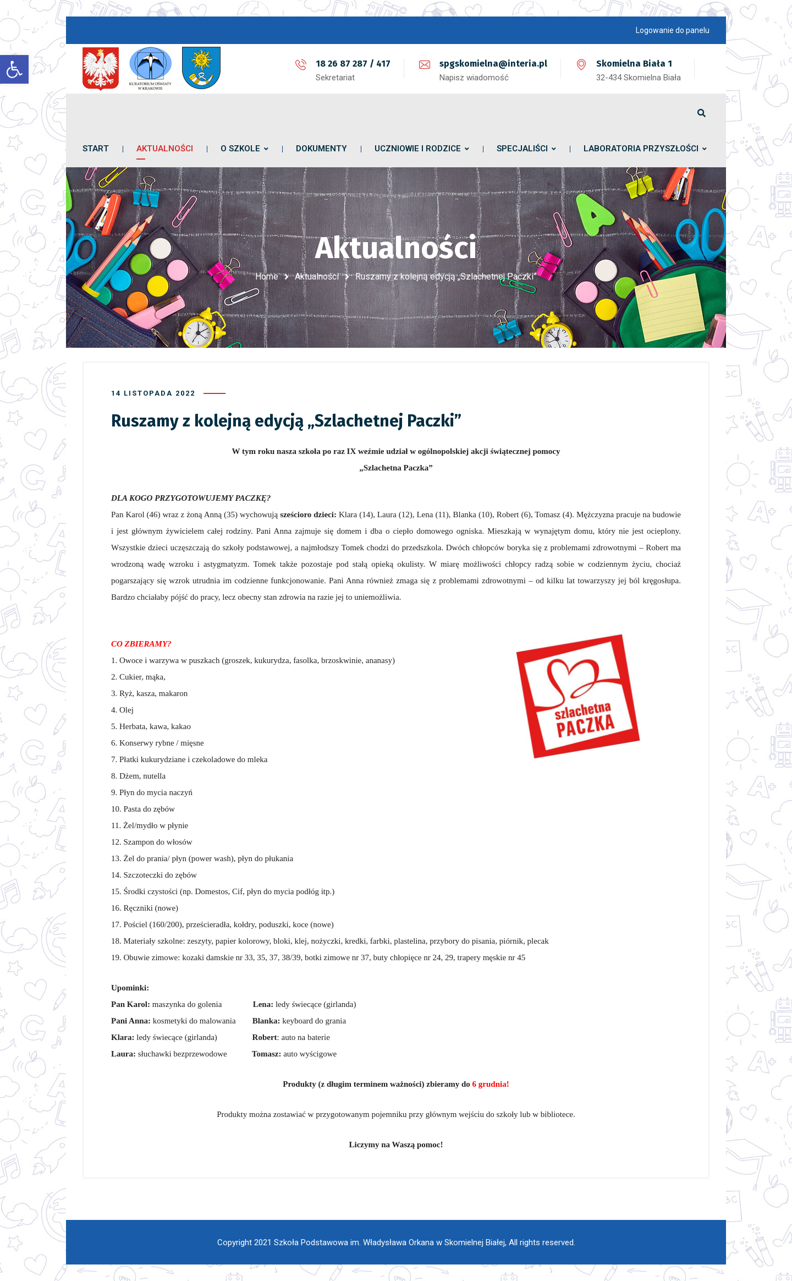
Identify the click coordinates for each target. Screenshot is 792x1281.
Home (266, 276)
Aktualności (317, 276)
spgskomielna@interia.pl (493, 63)
